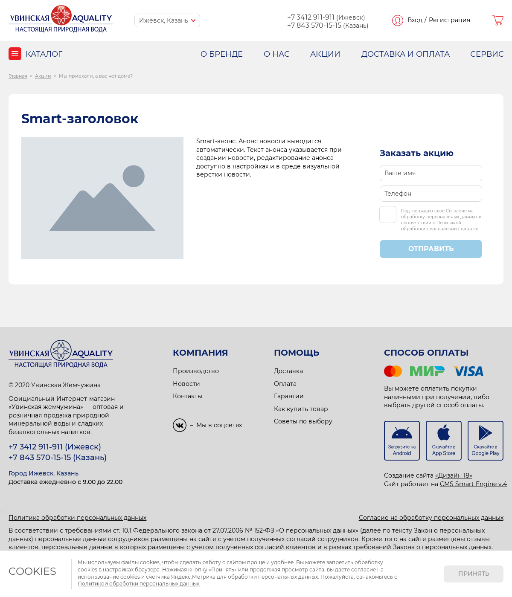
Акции (43, 76)
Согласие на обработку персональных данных (431, 518)
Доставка (288, 371)
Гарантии (289, 396)
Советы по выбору (303, 421)
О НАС (277, 54)
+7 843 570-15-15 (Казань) (58, 457)
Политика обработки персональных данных (77, 518)
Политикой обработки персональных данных (439, 226)
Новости (186, 384)
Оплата (285, 384)
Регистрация (449, 20)
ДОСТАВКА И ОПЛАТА (405, 54)
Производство (196, 371)
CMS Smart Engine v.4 (473, 484)
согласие (363, 569)
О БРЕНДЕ (222, 54)
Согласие (456, 211)
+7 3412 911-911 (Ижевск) (55, 447)
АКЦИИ (325, 54)
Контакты (187, 396)
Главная (18, 76)
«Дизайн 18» (453, 475)
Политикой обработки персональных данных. (139, 583)
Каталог (44, 54)
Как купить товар (301, 409)
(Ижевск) (326, 17)
